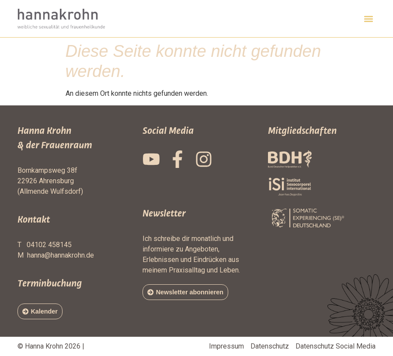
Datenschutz (269, 346)
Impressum (226, 346)
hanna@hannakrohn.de (60, 255)
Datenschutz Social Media (336, 346)
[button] (368, 18)
